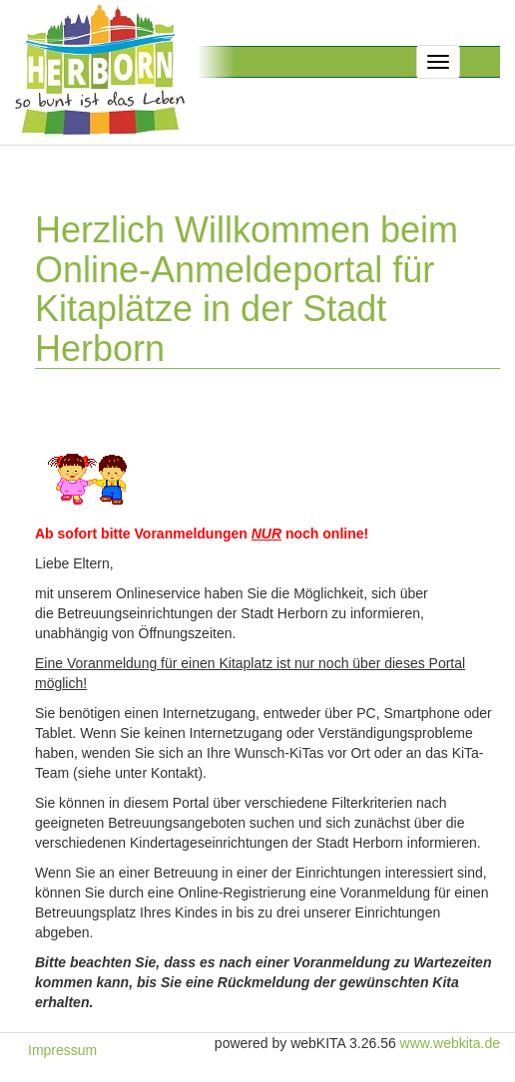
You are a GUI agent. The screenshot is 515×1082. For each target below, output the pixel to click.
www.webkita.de (450, 1043)
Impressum (62, 1050)
